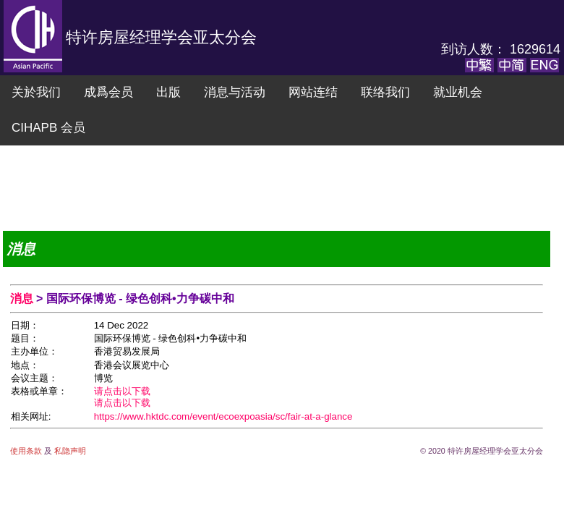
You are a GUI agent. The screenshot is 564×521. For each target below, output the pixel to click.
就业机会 (457, 92)
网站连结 (313, 92)
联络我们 (385, 92)
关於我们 (36, 92)
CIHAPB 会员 (48, 128)
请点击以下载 (122, 391)
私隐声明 (69, 450)
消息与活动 (234, 92)
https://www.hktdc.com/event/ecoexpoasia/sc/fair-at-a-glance (223, 416)
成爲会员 (108, 92)
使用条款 (27, 450)
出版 (168, 92)
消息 (23, 298)
